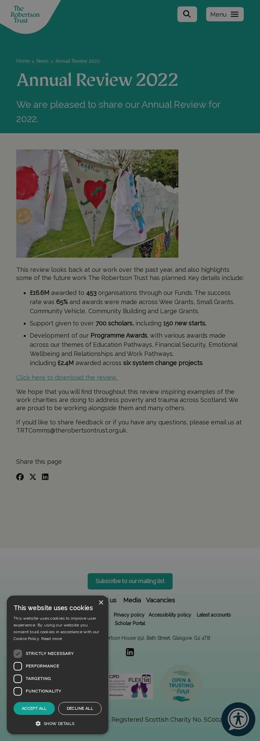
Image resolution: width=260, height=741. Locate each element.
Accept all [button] (34, 708)
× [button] (100, 602)
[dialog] (57, 665)
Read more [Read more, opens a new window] (51, 638)
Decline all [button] (80, 708)
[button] (58, 723)
